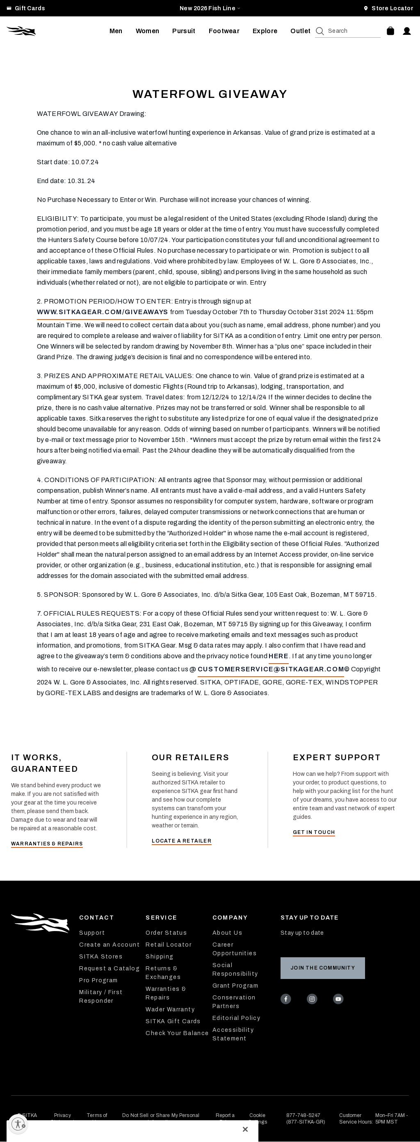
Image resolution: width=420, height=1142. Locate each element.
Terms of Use (97, 1119)
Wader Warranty (170, 1009)
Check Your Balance (177, 1033)
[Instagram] (313, 1000)
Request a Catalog (109, 968)
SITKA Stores (101, 957)
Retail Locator (169, 945)
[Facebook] (287, 1000)
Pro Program (98, 980)
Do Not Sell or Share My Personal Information (160, 1119)
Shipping (159, 957)
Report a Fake (225, 1119)
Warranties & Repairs (47, 844)
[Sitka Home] (58, 31)
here (278, 656)
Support (92, 933)
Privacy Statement (62, 1119)
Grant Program (235, 986)
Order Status (166, 933)
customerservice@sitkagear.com (271, 669)
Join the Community (322, 968)
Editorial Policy (236, 1018)
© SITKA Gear (27, 1119)
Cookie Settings (257, 1119)
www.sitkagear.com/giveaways (103, 311)
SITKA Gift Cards (173, 1021)
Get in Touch (314, 832)
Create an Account (109, 945)
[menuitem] (116, 31)
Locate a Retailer (181, 841)
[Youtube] (339, 1000)
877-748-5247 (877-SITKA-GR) (305, 1119)
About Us (227, 933)
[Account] (406, 31)
